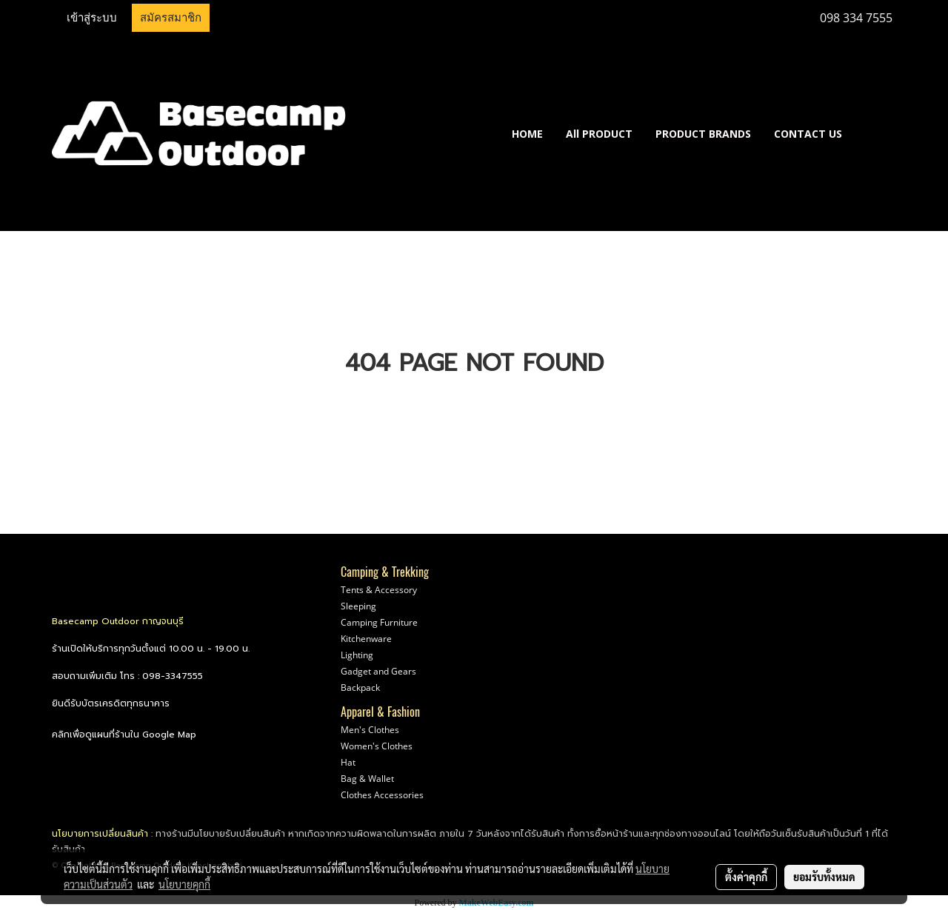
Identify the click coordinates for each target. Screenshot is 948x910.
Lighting (357, 655)
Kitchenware (366, 638)
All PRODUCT (599, 134)
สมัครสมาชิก (170, 18)
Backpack (360, 687)
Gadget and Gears (378, 671)
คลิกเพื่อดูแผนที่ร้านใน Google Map (124, 734)
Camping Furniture (379, 622)
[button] (875, 133)
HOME (527, 134)
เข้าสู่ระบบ (92, 18)
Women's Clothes (377, 746)
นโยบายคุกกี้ (184, 884)
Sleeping (358, 606)
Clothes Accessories (382, 795)
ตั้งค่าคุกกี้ (746, 876)
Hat (348, 762)
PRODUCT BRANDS (703, 134)
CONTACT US (808, 134)
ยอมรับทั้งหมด (824, 876)
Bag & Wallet (367, 778)
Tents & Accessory (379, 589)
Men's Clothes (370, 729)
